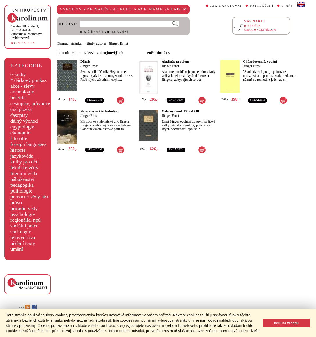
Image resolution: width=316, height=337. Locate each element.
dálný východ (24, 121)
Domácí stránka (69, 43)
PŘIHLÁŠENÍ (262, 5)
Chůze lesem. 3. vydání (260, 61)
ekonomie (20, 132)
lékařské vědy (24, 167)
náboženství (22, 179)
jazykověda (21, 156)
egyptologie (22, 127)
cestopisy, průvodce (30, 103)
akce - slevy (22, 86)
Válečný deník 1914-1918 (180, 111)
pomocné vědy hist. (30, 197)
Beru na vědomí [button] (286, 323)
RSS (24, 308)
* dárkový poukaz (28, 80)
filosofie (18, 138)
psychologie (22, 214)
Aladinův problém (175, 61)
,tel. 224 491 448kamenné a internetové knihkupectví (26, 32)
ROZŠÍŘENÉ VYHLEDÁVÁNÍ (104, 31)
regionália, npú (25, 220)
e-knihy (18, 74)
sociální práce (24, 226)
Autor (76, 52)
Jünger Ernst (89, 66)
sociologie (20, 231)
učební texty (22, 243)
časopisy (19, 115)
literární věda (23, 173)
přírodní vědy (24, 208)
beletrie (18, 97)
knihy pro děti (24, 162)
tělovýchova (22, 237)
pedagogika (22, 185)
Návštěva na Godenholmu (99, 111)
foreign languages (28, 144)
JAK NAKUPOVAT (226, 5)
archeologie (22, 92)
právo (16, 202)
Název (89, 52)
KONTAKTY (23, 43)
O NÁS (288, 5)
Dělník (85, 61)
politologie (21, 191)
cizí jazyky (21, 109)
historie (18, 150)
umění (16, 249)
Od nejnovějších (110, 52)
